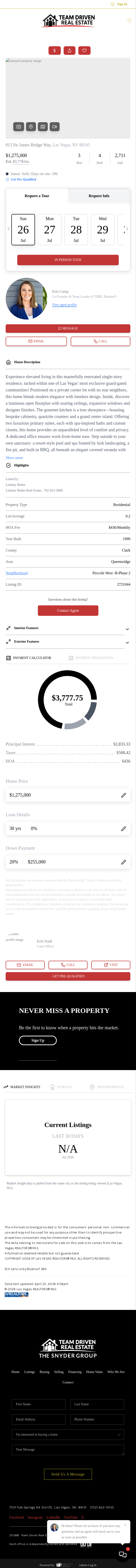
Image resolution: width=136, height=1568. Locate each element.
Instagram (35, 1517)
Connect (68, 1382)
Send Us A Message (68, 1474)
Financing (75, 1372)
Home (15, 1372)
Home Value (94, 1372)
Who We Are (115, 1372)
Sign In (118, 4)
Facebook (16, 1517)
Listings (29, 1372)
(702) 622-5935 (102, 1507)
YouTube (71, 1517)
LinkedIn (53, 1517)
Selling (59, 1372)
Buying (44, 1372)
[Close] (125, 1525)
